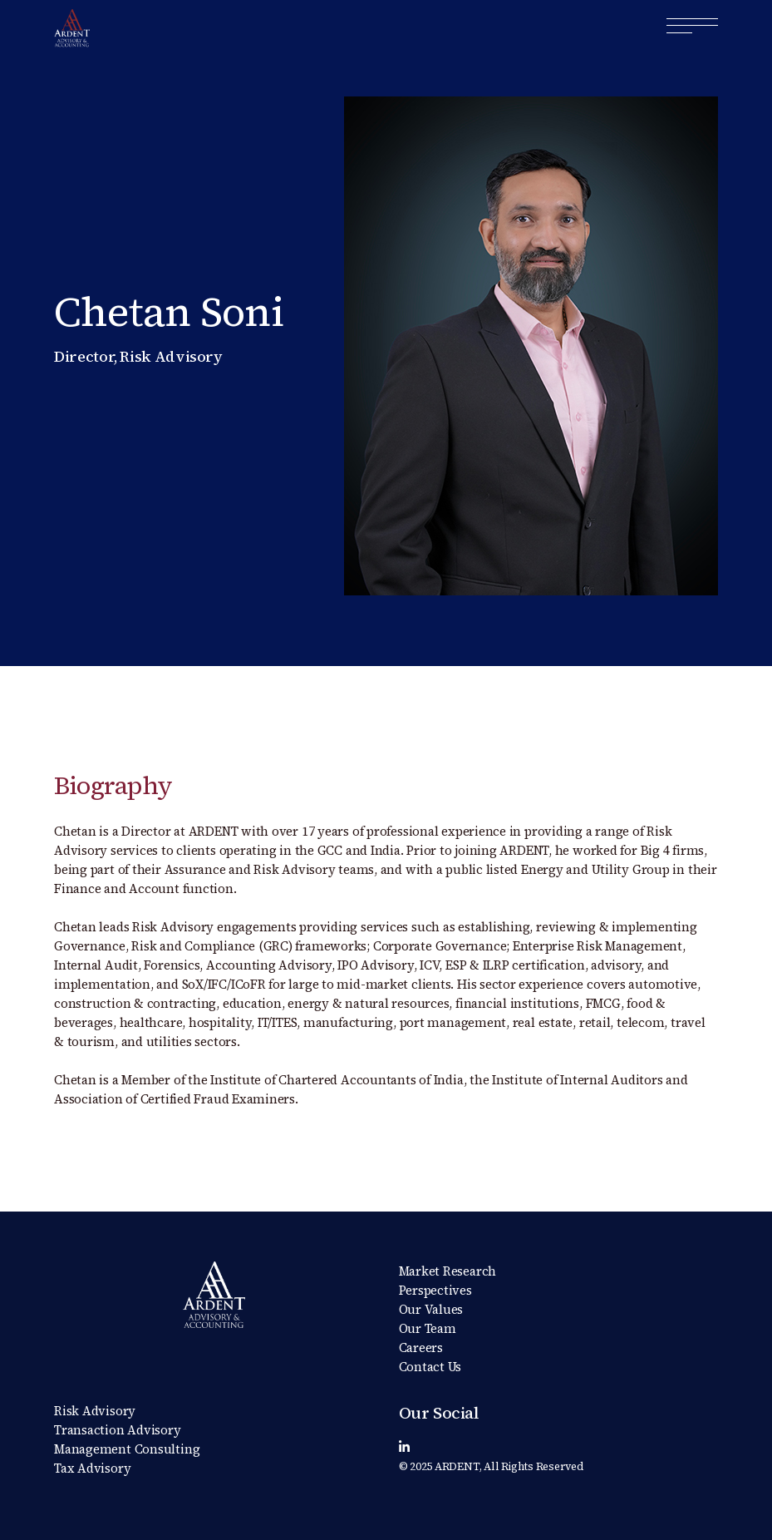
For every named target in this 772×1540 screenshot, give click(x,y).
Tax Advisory (92, 1468)
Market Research (448, 1271)
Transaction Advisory (117, 1430)
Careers (421, 1347)
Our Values (431, 1309)
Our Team (427, 1328)
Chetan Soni (168, 311)
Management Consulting (126, 1449)
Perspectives (435, 1290)
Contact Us (430, 1366)
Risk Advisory (94, 1410)
